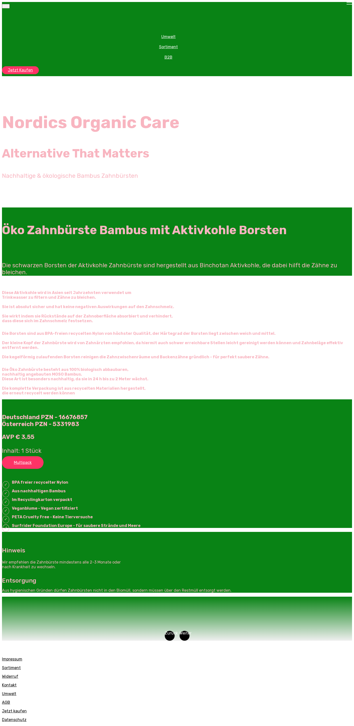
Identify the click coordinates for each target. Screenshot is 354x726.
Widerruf (10, 676)
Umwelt (168, 36)
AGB (6, 702)
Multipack (23, 462)
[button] (170, 636)
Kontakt (9, 685)
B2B (168, 57)
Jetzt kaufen (14, 711)
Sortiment (168, 47)
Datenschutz (14, 719)
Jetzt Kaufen (20, 70)
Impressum (12, 659)
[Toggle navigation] (6, 6)
